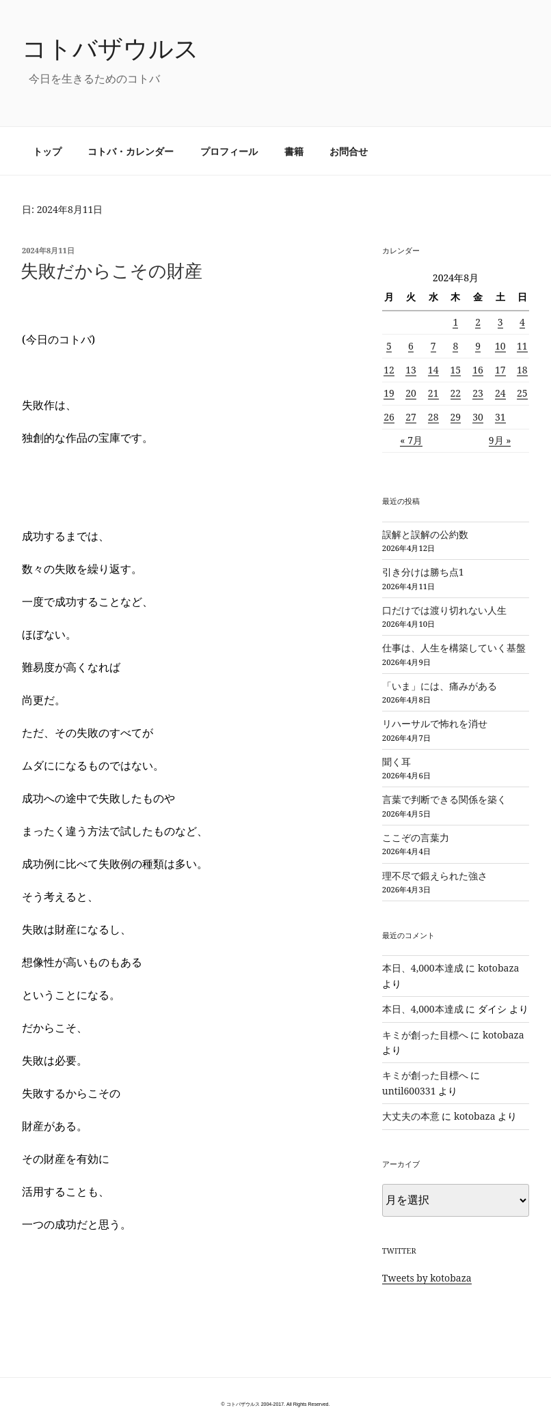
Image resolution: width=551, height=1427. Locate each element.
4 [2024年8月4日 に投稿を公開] (522, 321)
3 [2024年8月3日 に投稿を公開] (500, 321)
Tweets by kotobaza (427, 1277)
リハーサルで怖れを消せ (434, 723)
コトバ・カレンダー (131, 151)
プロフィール (229, 151)
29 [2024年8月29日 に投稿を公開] (456, 416)
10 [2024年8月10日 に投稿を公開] (500, 345)
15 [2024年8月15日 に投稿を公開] (456, 369)
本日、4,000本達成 (422, 967)
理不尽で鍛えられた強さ (434, 875)
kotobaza (499, 967)
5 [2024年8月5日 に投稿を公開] (389, 345)
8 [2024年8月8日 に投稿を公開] (455, 345)
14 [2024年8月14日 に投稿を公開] (433, 369)
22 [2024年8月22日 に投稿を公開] (456, 392)
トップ (47, 151)
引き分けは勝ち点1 (423, 571)
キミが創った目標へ (425, 1034)
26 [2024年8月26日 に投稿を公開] (389, 416)
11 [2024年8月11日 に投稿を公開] (522, 345)
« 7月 (411, 440)
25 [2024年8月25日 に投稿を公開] (522, 392)
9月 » (500, 440)
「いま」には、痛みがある (439, 685)
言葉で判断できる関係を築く (444, 799)
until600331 (409, 1090)
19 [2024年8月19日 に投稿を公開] (389, 392)
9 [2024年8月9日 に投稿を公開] (478, 345)
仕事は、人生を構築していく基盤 (454, 647)
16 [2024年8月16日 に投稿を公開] (477, 369)
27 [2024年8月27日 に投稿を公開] (410, 416)
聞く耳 (396, 761)
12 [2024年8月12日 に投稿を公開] (389, 369)
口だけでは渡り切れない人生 (444, 610)
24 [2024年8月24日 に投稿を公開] (500, 392)
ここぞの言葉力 (415, 837)
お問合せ (349, 151)
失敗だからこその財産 (111, 270)
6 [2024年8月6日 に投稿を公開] (411, 345)
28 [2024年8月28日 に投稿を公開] (433, 416)
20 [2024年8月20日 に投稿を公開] (410, 392)
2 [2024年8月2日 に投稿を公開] (478, 321)
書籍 (294, 151)
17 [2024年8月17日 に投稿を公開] (500, 369)
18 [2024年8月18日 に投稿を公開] (522, 369)
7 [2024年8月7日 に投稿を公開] (433, 345)
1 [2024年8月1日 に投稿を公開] (455, 321)
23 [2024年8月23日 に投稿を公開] (477, 392)
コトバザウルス (110, 48)
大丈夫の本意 (411, 1116)
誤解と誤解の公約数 (425, 534)
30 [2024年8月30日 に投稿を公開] (477, 416)
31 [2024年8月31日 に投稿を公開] (500, 416)
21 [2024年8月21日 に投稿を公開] (433, 392)
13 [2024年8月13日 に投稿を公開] (410, 369)
